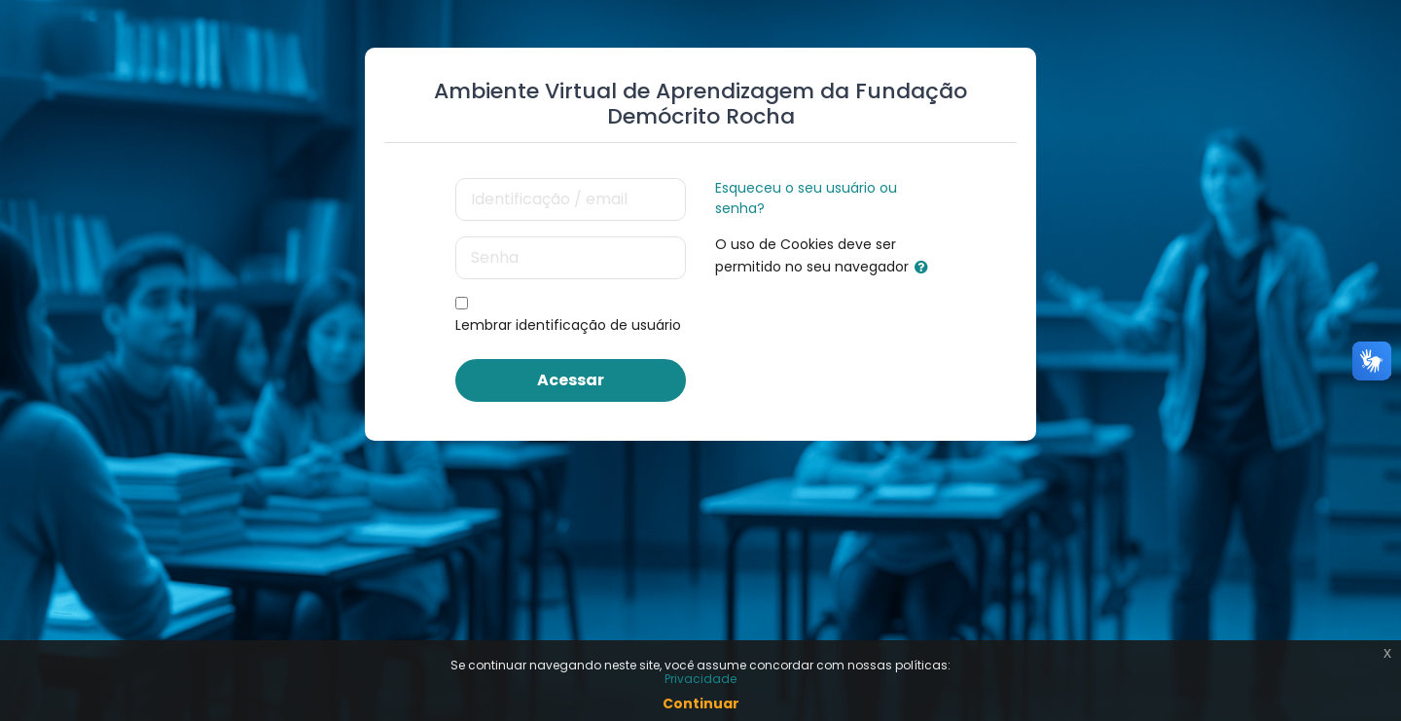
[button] (925, 267)
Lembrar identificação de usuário (568, 325)
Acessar (570, 380)
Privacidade (700, 678)
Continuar (701, 703)
